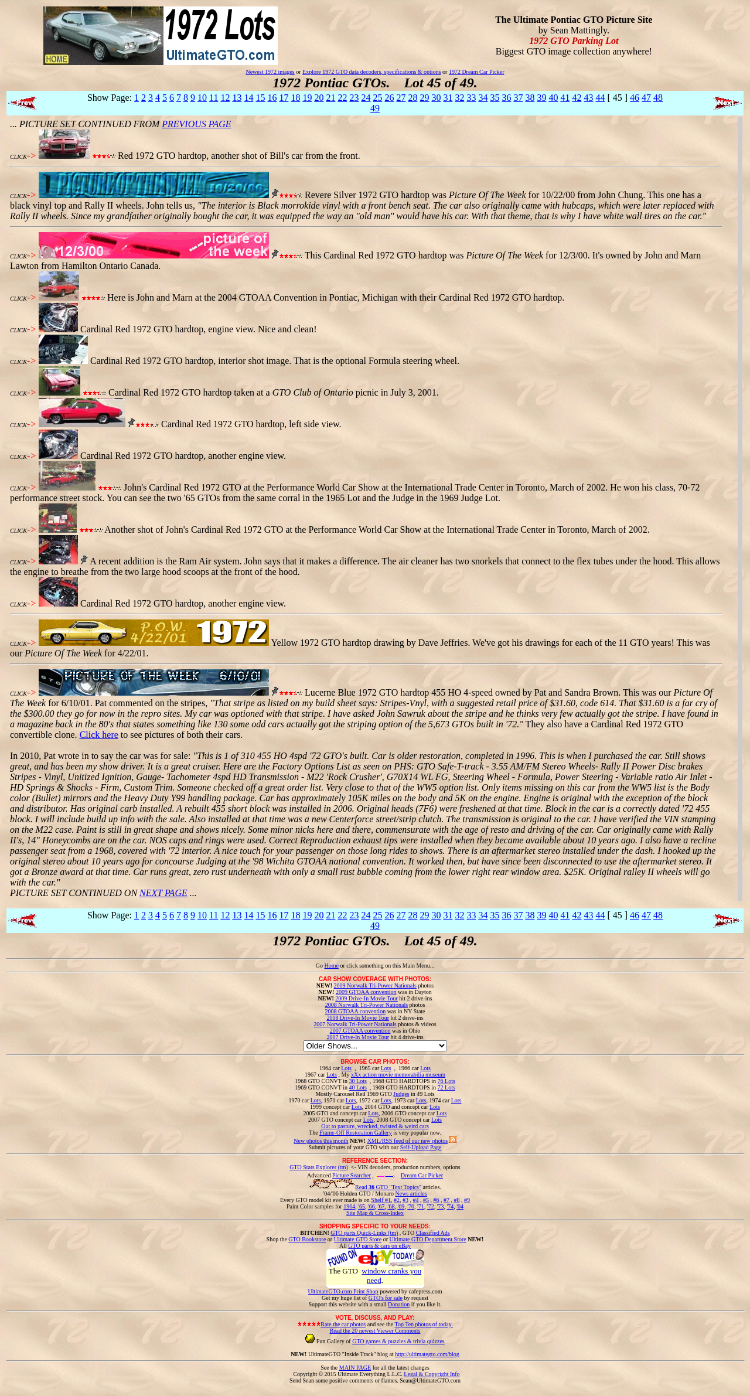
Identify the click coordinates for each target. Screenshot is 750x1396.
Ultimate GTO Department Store (428, 1239)
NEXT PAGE (163, 893)
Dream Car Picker (422, 1175)
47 (646, 98)
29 (424, 98)
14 (248, 98)
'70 (410, 1206)
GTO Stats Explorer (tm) (318, 1167)
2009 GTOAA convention (366, 992)
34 (483, 98)
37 (518, 98)
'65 (361, 1206)
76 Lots (446, 1081)
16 (272, 98)
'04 (459, 1206)
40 (553, 98)
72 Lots (446, 1087)
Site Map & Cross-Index (375, 1215)
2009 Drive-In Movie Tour (366, 998)
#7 (446, 1200)
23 (354, 98)
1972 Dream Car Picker (476, 72)
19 (307, 98)
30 (436, 98)
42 (576, 98)
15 (260, 98)
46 (634, 98)
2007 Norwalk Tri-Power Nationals (354, 1024)
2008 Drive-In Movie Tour (357, 1017)
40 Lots (358, 1087)
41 (565, 98)
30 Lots (358, 1081)
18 (295, 98)
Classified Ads (433, 1233)
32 (459, 98)
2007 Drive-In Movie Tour (357, 1037)
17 (283, 98)
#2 (397, 1200)
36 (506, 98)
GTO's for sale (386, 1298)
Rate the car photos (343, 1324)
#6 (436, 1200)
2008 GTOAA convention (355, 1011)
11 (213, 98)
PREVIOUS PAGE (196, 124)
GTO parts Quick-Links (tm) (364, 1233)
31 (447, 98)
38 (529, 98)
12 (225, 98)
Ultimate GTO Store (357, 1239)
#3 (405, 1200)
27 (400, 98)
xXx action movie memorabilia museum (398, 1074)
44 (600, 98)
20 (318, 98)
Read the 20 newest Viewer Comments (374, 1330)
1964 (349, 1206)
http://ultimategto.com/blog (427, 1354)
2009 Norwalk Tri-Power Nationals (375, 985)
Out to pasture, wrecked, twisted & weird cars (375, 1126)
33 (471, 98)
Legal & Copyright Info (431, 1374)
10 (202, 98)
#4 (415, 1200)
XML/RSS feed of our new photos (407, 1141)
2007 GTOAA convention (360, 1030)
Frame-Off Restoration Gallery (355, 1132)
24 (365, 98)
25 (377, 98)
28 (412, 98)
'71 (420, 1206)
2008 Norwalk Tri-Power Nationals (366, 1005)
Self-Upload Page (421, 1147)
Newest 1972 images (270, 72)
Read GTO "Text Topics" (388, 1187)
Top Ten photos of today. (424, 1324)
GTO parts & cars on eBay (379, 1245)
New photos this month (321, 1141)
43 (588, 98)
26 (389, 98)
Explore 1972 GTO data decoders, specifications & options (371, 72)
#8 (456, 1200)
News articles (411, 1193)
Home (331, 965)
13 (236, 98)
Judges (401, 1094)
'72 (430, 1206)
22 (342, 98)
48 (658, 98)
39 (541, 98)
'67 (381, 1206)
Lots (346, 1068)
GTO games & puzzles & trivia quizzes (398, 1341)
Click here (99, 735)
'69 (400, 1206)
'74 (450, 1206)
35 (494, 98)
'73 (440, 1206)
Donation (399, 1304)
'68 (391, 1206)
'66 (371, 1206)
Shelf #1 (381, 1200)
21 (330, 98)
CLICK (18, 157)
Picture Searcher (351, 1175)
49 (375, 108)
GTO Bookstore (307, 1239)
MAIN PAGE (355, 1367)
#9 (467, 1200)
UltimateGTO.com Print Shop (343, 1291)
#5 (426, 1200)
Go (320, 965)
